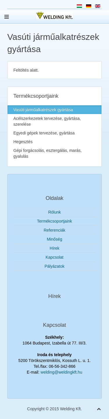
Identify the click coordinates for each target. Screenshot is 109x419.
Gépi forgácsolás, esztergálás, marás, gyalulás (47, 153)
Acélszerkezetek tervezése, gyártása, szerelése (47, 121)
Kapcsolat (54, 257)
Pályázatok (54, 266)
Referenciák (54, 230)
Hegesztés (23, 141)
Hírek (54, 248)
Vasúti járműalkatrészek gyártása (43, 109)
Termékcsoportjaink (54, 221)
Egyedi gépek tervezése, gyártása (44, 133)
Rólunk (54, 212)
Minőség (54, 239)
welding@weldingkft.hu (61, 372)
